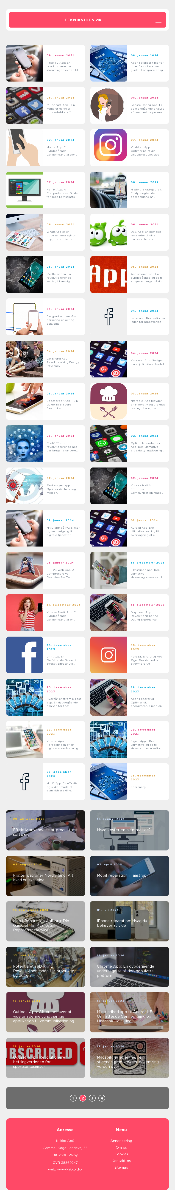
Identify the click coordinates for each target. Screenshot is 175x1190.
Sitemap (121, 1167)
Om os (121, 1147)
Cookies (121, 1154)
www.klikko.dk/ (70, 1169)
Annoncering (121, 1141)
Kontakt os (121, 1161)
